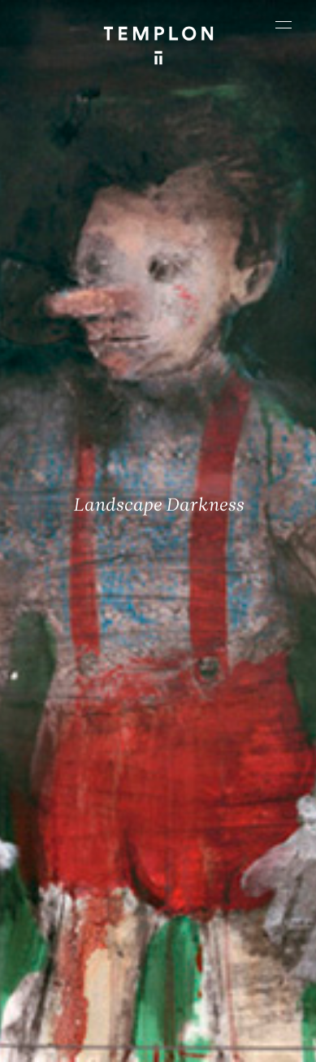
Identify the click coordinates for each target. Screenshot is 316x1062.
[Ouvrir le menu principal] (283, 24)
